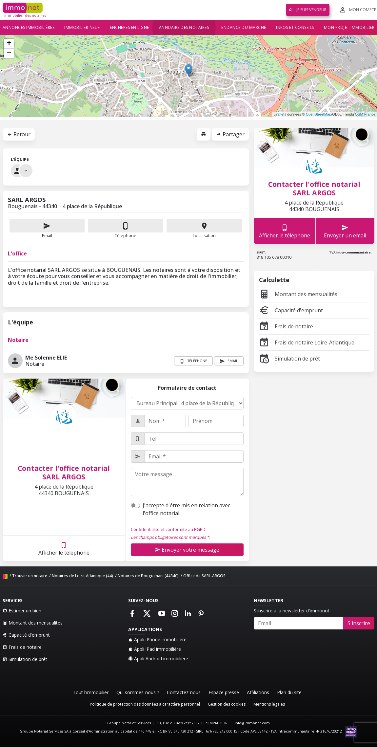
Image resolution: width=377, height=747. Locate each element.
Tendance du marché (242, 27)
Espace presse (223, 692)
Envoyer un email (345, 231)
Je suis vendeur (308, 9)
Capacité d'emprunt (291, 310)
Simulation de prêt (289, 358)
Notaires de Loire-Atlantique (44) (82, 576)
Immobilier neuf (82, 27)
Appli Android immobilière (158, 658)
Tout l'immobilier (91, 692)
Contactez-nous (184, 692)
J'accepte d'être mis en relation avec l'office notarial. (186, 509)
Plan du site (289, 692)
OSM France (365, 114)
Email (47, 228)
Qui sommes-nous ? (137, 692)
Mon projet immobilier (349, 27)
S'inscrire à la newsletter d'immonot (291, 610)
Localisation (204, 228)
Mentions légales (269, 704)
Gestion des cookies (227, 704)
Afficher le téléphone (63, 548)
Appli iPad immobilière (154, 649)
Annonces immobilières (29, 27)
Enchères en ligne (129, 27)
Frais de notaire (286, 326)
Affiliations (258, 692)
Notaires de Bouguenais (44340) (148, 576)
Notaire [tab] (18, 339)
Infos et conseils (295, 27)
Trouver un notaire (29, 576)
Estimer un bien (22, 610)
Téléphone (125, 235)
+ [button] (9, 44)
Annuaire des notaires (184, 27)
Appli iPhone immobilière (157, 639)
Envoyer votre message (187, 549)
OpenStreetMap (318, 114)
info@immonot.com (252, 723)
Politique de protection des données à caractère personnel (145, 704)
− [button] (9, 53)
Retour (18, 134)
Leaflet (278, 114)
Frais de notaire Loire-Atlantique (306, 342)
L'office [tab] (17, 253)
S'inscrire (358, 623)
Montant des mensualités (298, 294)
